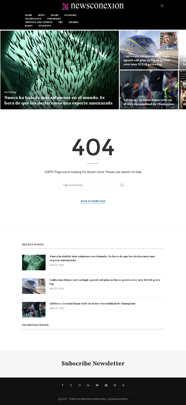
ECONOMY (70, 15)
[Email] (106, 385)
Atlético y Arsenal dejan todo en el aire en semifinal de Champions (149, 102)
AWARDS (74, 22)
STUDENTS (45, 25)
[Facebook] (62, 385)
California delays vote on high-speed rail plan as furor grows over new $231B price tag (147, 60)
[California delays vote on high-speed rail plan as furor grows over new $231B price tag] (149, 50)
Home (28, 15)
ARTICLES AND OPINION (38, 22)
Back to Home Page (93, 201)
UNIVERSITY (54, 18)
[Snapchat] (115, 385)
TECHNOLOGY (33, 18)
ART (60, 22)
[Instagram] (80, 385)
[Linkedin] (88, 385)
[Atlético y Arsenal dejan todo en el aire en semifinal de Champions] (149, 89)
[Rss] (123, 385)
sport (55, 15)
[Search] (162, 5)
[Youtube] (97, 385)
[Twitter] (71, 385)
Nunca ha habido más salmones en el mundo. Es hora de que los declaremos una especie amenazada (58, 100)
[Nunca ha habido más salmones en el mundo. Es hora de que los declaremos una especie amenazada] (59, 70)
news (41, 15)
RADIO (29, 25)
